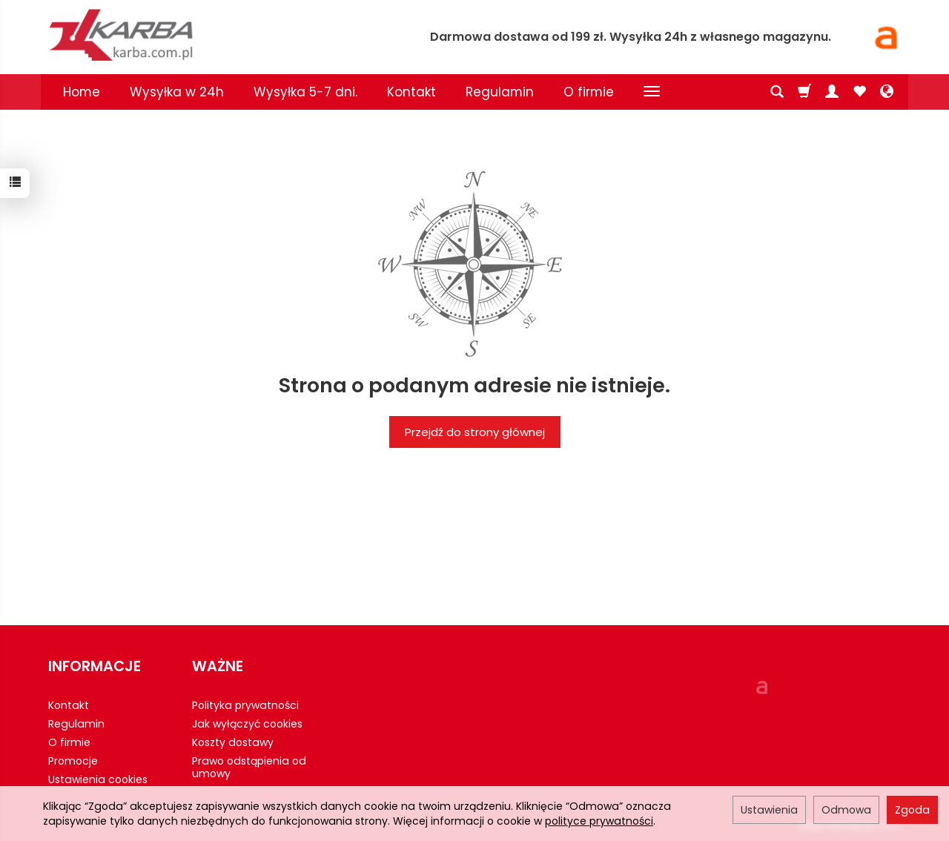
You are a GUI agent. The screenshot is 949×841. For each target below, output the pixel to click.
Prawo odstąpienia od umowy (249, 767)
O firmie (588, 92)
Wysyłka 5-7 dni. (305, 92)
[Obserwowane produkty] (859, 92)
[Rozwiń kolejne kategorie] (652, 92)
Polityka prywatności (245, 705)
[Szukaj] (777, 92)
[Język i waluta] (887, 92)
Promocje (73, 760)
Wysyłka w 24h (177, 92)
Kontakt (411, 92)
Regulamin (500, 92)
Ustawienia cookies (98, 779)
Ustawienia (769, 809)
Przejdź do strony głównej (475, 432)
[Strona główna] (218, 35)
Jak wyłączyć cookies (247, 723)
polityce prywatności (599, 821)
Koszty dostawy (233, 742)
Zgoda (912, 809)
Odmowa (846, 809)
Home (81, 92)
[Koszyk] (804, 92)
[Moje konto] (832, 92)
